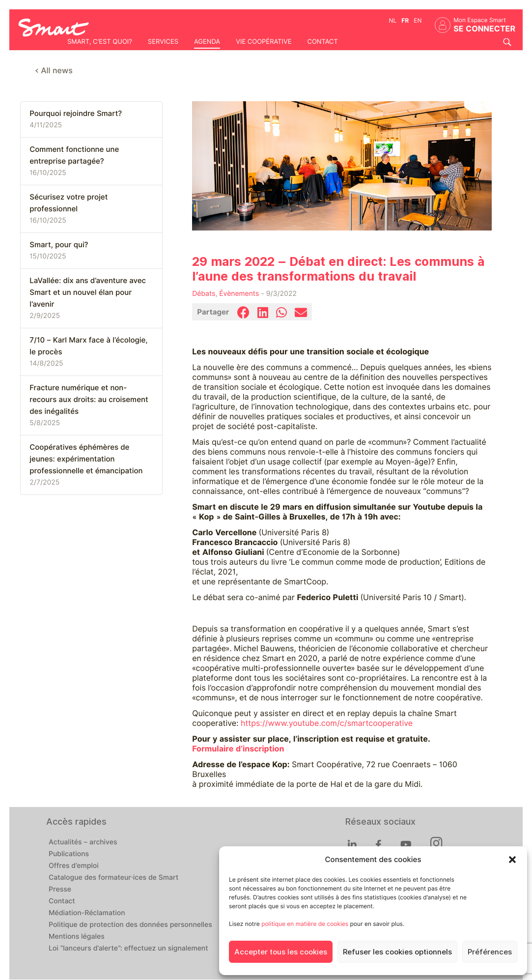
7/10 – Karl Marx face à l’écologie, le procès (88, 346)
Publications (69, 854)
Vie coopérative (263, 42)
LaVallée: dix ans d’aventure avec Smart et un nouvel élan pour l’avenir (87, 292)
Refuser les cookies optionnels (397, 952)
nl (393, 20)
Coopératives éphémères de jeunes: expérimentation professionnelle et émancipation (85, 459)
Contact (322, 42)
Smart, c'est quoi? (99, 42)
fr (405, 20)
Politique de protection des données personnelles (130, 925)
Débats (203, 294)
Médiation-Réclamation (87, 913)
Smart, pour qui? (58, 244)
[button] (512, 860)
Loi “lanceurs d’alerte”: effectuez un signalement (128, 948)
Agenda (207, 42)
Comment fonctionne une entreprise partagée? (74, 155)
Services (163, 42)
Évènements (239, 294)
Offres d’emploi (74, 866)
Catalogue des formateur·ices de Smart (113, 878)
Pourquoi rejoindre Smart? (75, 113)
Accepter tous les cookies (280, 952)
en (417, 20)
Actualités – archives (83, 842)
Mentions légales (77, 937)
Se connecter (484, 28)
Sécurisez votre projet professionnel (68, 203)
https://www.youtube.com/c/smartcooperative (327, 723)
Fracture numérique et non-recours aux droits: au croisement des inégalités (88, 399)
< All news (54, 70)
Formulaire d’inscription (238, 748)
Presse (60, 890)
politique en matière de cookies (304, 923)
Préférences (490, 952)
